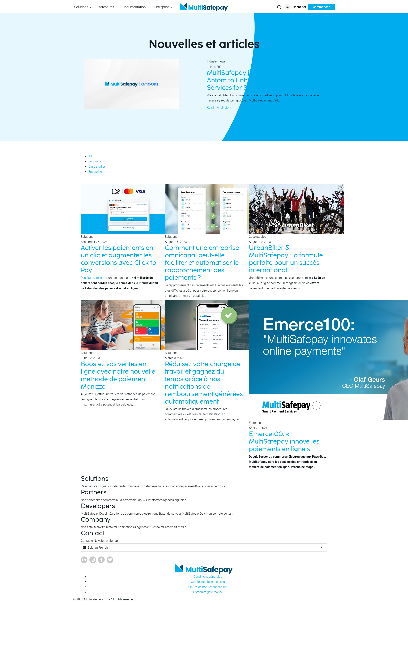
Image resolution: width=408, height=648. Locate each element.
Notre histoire (107, 527)
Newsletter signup (106, 541)
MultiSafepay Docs (93, 513)
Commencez (321, 7)
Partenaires (105, 7)
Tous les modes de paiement (176, 486)
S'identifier (298, 7)
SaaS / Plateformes (149, 500)
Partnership (129, 500)
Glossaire (157, 527)
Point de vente (115, 486)
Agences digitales (174, 500)
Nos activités (89, 527)
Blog (137, 527)
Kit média (179, 527)
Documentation (134, 7)
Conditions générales (208, 576)
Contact (145, 527)
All (90, 156)
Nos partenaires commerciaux (101, 500)
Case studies (97, 166)
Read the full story (219, 107)
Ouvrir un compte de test (216, 513)
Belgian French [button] (98, 547)
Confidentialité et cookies (208, 582)
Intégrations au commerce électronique (132, 513)
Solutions (81, 7)
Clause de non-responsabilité (207, 587)
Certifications (125, 527)
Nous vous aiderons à (210, 486)
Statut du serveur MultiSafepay (179, 513)
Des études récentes (94, 278)
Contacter (87, 541)
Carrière (168, 527)
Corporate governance (208, 592)
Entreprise (161, 7)
